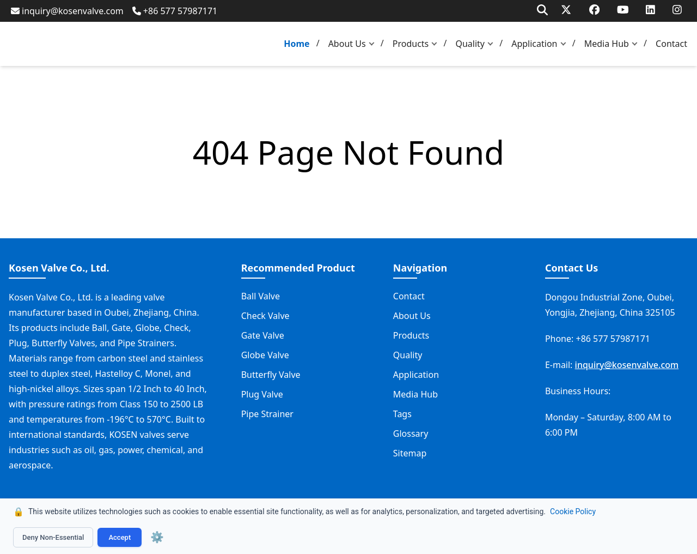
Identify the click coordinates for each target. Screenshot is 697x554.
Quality (470, 44)
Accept (119, 537)
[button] (374, 44)
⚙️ (157, 537)
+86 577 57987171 (174, 11)
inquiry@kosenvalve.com (67, 11)
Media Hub (606, 44)
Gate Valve (262, 335)
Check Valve (265, 316)
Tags (402, 414)
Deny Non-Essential (53, 537)
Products (411, 44)
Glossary (411, 433)
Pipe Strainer (267, 414)
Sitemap (410, 453)
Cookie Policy (573, 511)
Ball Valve (260, 296)
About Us (347, 44)
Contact (671, 44)
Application (534, 44)
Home (296, 44)
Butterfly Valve (271, 375)
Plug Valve (262, 394)
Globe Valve (265, 355)
